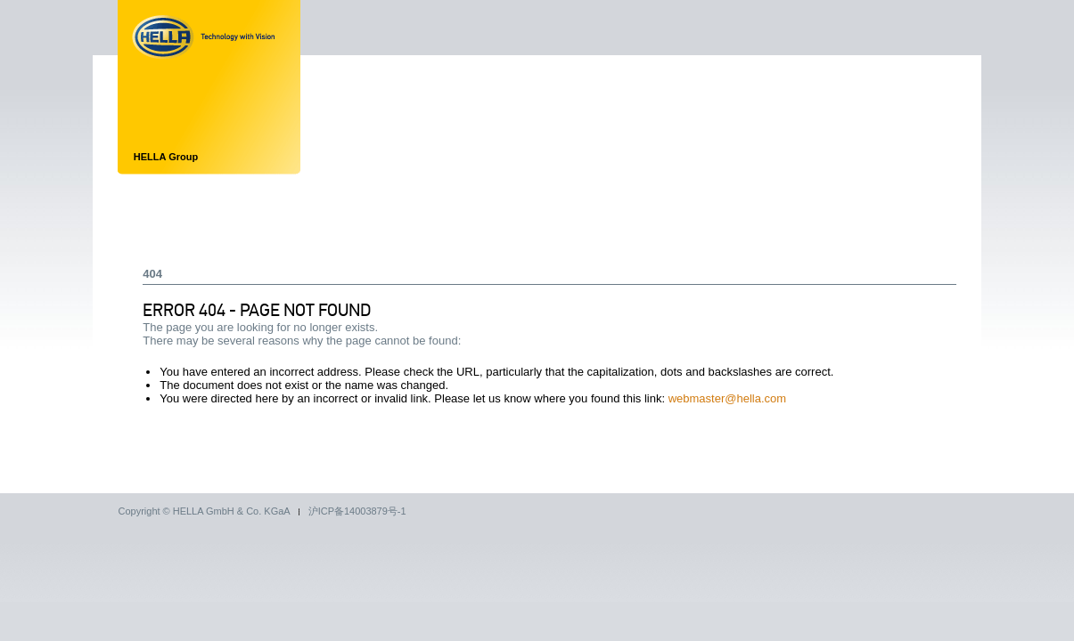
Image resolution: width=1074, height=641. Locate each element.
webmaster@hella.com (727, 398)
